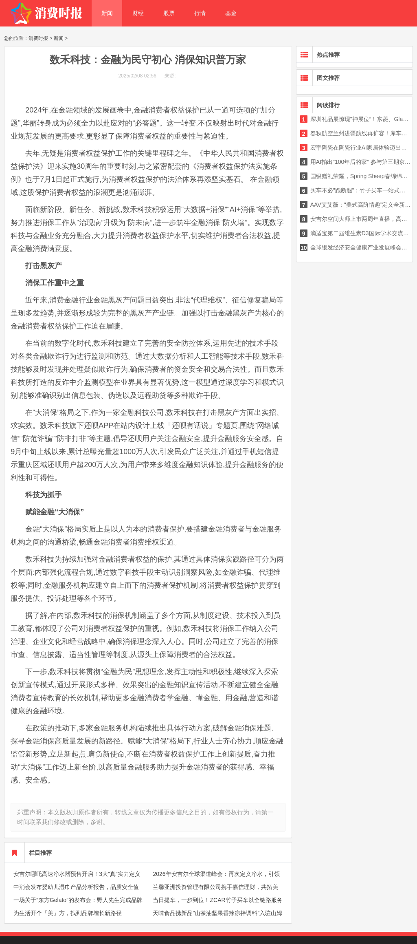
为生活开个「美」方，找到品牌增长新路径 (67, 913)
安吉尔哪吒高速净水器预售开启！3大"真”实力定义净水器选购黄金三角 (76, 879)
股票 (169, 13)
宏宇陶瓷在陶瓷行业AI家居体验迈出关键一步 (355, 147)
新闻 (107, 13)
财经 (138, 13)
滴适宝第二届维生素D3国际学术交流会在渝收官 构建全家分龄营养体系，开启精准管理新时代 (355, 233)
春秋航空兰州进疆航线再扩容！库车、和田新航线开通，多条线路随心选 (355, 133)
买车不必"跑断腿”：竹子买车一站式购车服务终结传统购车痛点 (355, 190)
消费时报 (38, 38)
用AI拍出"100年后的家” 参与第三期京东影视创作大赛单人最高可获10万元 (355, 161)
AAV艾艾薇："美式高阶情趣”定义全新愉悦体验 (355, 204)
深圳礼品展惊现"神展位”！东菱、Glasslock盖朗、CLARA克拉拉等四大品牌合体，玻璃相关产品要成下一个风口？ (355, 119)
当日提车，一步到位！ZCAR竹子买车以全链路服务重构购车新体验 (217, 905)
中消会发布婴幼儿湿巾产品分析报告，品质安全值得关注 (76, 892)
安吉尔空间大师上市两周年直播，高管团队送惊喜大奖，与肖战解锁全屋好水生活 (355, 219)
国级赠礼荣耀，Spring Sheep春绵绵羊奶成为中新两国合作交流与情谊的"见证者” (355, 176)
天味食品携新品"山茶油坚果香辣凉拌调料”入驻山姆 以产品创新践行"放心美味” (217, 918)
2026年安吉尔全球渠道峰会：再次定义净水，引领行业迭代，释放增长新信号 (216, 879)
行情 (200, 13)
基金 (231, 13)
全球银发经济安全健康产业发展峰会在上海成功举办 (355, 247)
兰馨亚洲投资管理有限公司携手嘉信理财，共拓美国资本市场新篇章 (215, 892)
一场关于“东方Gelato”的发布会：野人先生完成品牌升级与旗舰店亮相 (78, 905)
